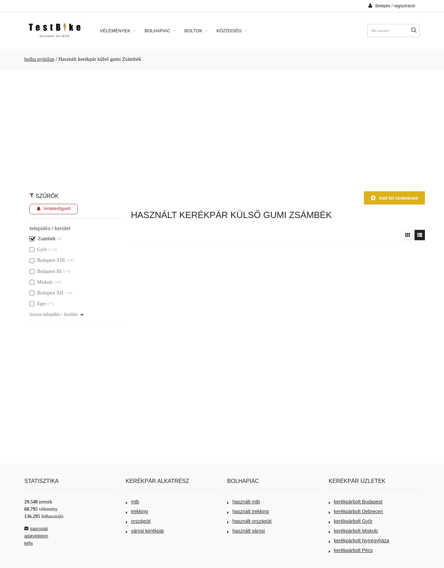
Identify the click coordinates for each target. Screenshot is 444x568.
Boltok (196, 30)
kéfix (28, 543)
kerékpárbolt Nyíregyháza (359, 540)
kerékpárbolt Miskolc (353, 531)
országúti (138, 521)
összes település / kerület (56, 314)
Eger (37, 303)
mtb (132, 501)
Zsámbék (42, 238)
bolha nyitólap (39, 59)
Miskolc (41, 282)
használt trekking (248, 511)
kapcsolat (36, 528)
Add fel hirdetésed (394, 198)
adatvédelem (36, 536)
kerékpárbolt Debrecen (356, 511)
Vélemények (118, 30)
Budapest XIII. (47, 260)
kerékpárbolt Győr (351, 521)
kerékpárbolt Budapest (356, 501)
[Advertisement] (222, 127)
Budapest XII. (47, 292)
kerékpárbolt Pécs (351, 550)
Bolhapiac (160, 30)
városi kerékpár (145, 531)
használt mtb (243, 501)
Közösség (231, 30)
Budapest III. (45, 271)
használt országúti (249, 521)
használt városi (246, 531)
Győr (38, 249)
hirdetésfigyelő (53, 208)
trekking (137, 511)
